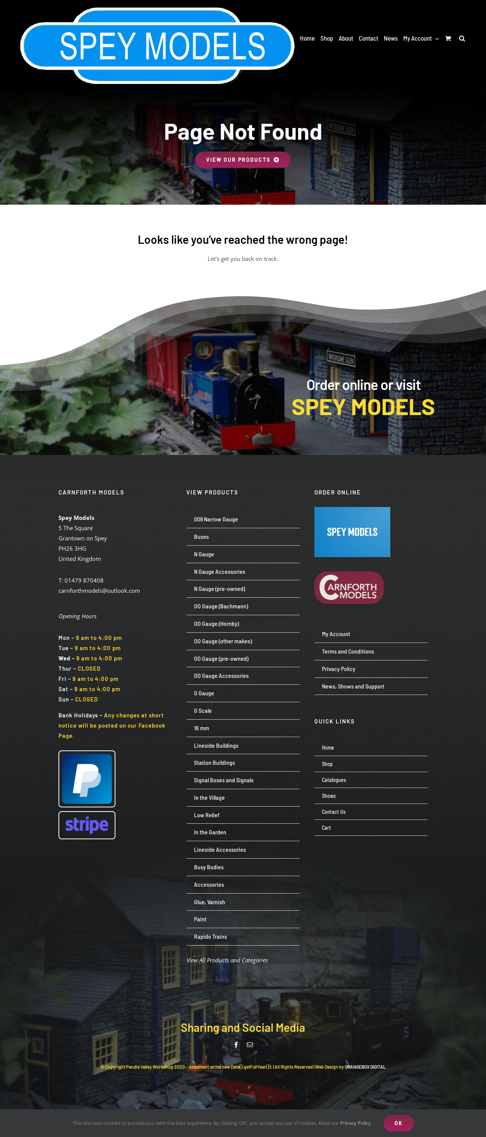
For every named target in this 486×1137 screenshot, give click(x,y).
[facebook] (236, 1045)
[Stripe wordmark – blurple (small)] (87, 814)
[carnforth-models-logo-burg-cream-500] (352, 560)
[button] (462, 38)
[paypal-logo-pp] (87, 754)
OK (398, 1123)
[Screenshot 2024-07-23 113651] (352, 509)
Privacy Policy (355, 1123)
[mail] (250, 1045)
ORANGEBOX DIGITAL (365, 1066)
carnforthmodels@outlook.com (99, 590)
